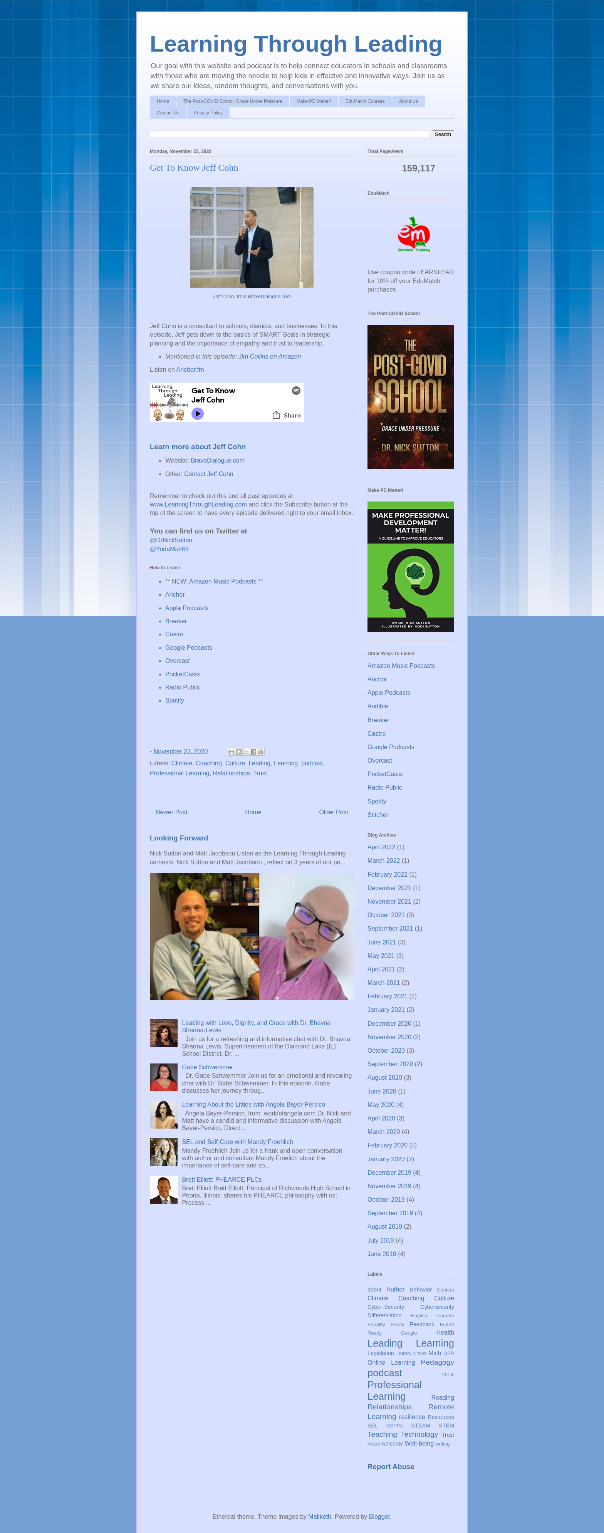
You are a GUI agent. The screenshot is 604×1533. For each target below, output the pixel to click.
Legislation (380, 1353)
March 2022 (383, 860)
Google (409, 1333)
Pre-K (447, 1374)
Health (445, 1332)
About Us (408, 101)
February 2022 (387, 874)
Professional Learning (180, 773)
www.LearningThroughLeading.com (198, 504)
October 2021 (386, 915)
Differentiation (384, 1315)
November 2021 (389, 901)
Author (395, 1289)
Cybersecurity (437, 1307)
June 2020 (381, 1091)
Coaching (209, 763)
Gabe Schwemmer (207, 1067)
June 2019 (381, 1254)
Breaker (176, 621)
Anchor (175, 594)
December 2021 (389, 888)
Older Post (333, 812)
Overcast (177, 660)
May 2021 (380, 956)
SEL (372, 1425)
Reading (442, 1397)
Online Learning (391, 1362)
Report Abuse (390, 1467)
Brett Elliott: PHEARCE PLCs (222, 1179)
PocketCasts (182, 674)
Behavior (421, 1289)
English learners (432, 1315)
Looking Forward (179, 838)
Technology (419, 1434)
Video (373, 1444)
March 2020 (383, 1132)
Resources (441, 1417)
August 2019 (384, 1226)
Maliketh (319, 1516)
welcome (392, 1444)
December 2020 (389, 1023)
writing (443, 1444)
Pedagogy (437, 1362)
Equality (376, 1324)
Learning (286, 763)
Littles (420, 1353)
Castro (174, 634)
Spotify (174, 700)
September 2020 (390, 1064)
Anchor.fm (190, 369)
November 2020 (389, 1037)
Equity (397, 1324)
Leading (259, 763)
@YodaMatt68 (169, 549)
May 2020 (380, 1105)
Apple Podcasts (186, 608)
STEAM (421, 1425)
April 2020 (381, 1118)
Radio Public (182, 687)
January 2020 (386, 1159)
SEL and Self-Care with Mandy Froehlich (237, 1142)
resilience (412, 1417)
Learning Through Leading (296, 44)
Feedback (422, 1324)
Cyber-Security (385, 1307)
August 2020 (384, 1077)
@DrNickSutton (171, 540)
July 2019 (380, 1240)
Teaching (382, 1434)
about (374, 1289)
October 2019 (386, 1199)
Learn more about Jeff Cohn (198, 447)
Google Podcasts (188, 647)
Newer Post (172, 812)
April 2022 (381, 847)
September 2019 (390, 1213)
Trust (260, 773)
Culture (235, 763)
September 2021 (390, 928)
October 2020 (386, 1050)
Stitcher (377, 815)
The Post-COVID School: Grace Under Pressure (232, 101)
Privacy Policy (208, 113)
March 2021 (383, 983)
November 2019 (389, 1186)
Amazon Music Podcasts (223, 581)
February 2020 (387, 1145)
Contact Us (168, 113)
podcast (312, 763)
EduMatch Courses (365, 101)
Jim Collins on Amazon (269, 356)
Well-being (419, 1443)
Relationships (231, 773)
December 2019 (389, 1172)
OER (448, 1353)
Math (435, 1353)
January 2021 (386, 1009)
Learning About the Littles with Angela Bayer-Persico (253, 1104)
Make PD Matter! (314, 101)
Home (163, 101)
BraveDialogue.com (269, 296)
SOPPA (394, 1426)
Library (403, 1353)
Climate (181, 763)
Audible (377, 706)
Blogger (379, 1516)
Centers (445, 1290)
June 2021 (381, 942)
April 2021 (381, 969)
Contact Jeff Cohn (208, 474)
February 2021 (387, 996)
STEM (446, 1425)
